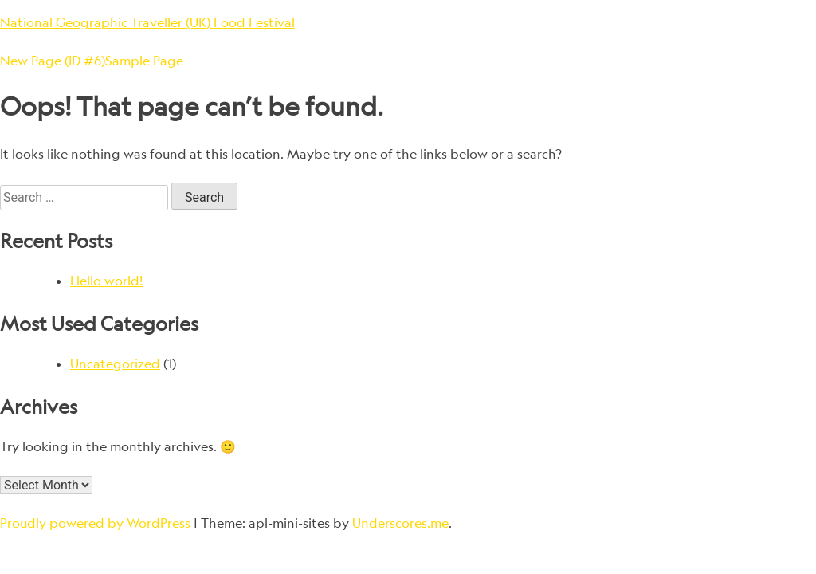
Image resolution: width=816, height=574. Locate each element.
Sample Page (144, 61)
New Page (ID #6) (52, 61)
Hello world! (106, 281)
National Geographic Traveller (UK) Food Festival (147, 22)
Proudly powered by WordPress (97, 523)
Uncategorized (115, 364)
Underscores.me (400, 523)
